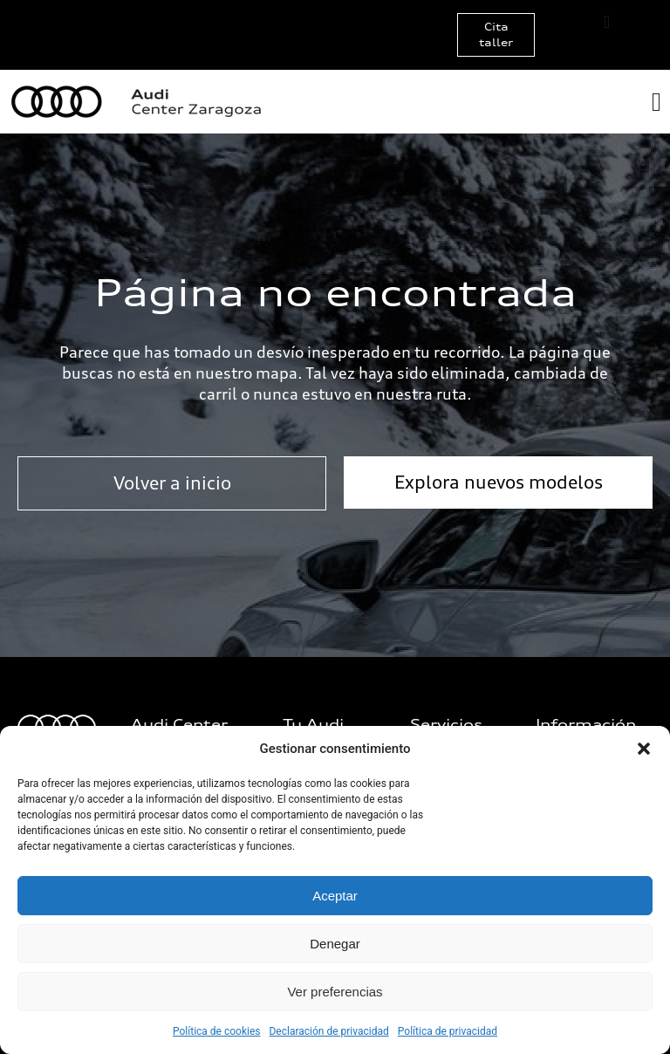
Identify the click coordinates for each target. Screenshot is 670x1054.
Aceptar (335, 895)
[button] (644, 748)
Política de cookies (217, 1031)
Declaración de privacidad (328, 1031)
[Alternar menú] (607, 22)
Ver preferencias (334, 991)
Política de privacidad (447, 1031)
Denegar (335, 943)
